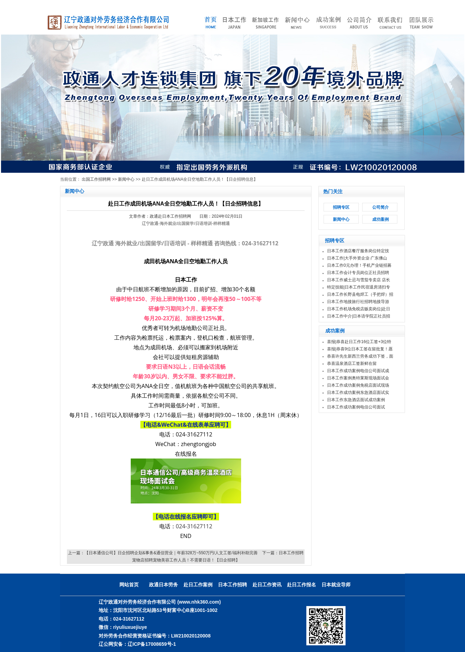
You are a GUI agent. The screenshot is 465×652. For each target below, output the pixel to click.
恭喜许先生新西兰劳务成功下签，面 (360, 356)
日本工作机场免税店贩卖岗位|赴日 (358, 308)
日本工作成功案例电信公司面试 (356, 407)
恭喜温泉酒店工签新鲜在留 (352, 363)
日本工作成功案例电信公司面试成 (358, 370)
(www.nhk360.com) (199, 602)
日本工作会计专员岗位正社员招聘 (358, 272)
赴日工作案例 (198, 584)
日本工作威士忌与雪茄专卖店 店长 (358, 279)
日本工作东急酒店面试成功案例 (356, 399)
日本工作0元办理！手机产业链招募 (359, 265)
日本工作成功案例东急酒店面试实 (358, 392)
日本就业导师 (335, 584)
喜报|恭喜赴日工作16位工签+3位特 (359, 341)
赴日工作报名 (301, 584)
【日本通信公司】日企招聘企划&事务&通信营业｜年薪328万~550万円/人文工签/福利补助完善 (171, 552)
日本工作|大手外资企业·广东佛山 (357, 258)
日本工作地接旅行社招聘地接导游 (358, 301)
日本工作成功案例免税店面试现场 (358, 385)
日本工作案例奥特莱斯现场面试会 (358, 378)
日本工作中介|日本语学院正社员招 (358, 316)
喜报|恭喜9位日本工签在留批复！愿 (360, 349)
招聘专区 (341, 207)
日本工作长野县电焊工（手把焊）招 (360, 294)
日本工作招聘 (232, 584)
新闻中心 (126, 179)
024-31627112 (194, 526)
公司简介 (380, 207)
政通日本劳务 (163, 584)
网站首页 (129, 584)
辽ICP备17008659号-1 (152, 644)
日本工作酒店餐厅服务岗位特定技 (358, 250)
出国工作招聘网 (96, 179)
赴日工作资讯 (267, 584)
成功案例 (380, 219)
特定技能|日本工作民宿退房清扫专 (358, 287)
